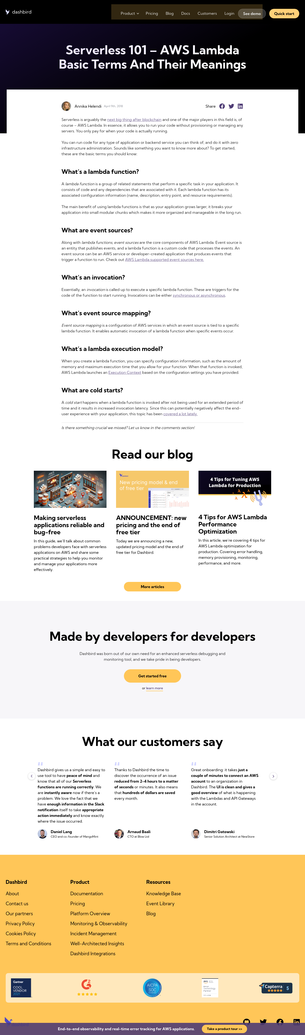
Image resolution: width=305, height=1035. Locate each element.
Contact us (17, 903)
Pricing (143, 12)
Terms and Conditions (28, 941)
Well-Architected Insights (97, 941)
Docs (181, 12)
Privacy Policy (20, 922)
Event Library (160, 903)
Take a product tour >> (224, 1029)
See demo (252, 12)
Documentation (86, 893)
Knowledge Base (163, 893)
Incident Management (93, 932)
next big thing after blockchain (134, 119)
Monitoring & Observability (98, 922)
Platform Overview (90, 912)
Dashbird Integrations (92, 951)
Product (119, 12)
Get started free (152, 676)
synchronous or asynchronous (199, 295)
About (12, 893)
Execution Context (124, 372)
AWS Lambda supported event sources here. (164, 259)
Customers (204, 12)
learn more (154, 688)
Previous (31, 776)
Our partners (19, 912)
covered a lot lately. (180, 413)
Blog (163, 12)
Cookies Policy (21, 932)
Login (228, 12)
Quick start (284, 12)
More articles (152, 586)
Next (273, 776)
